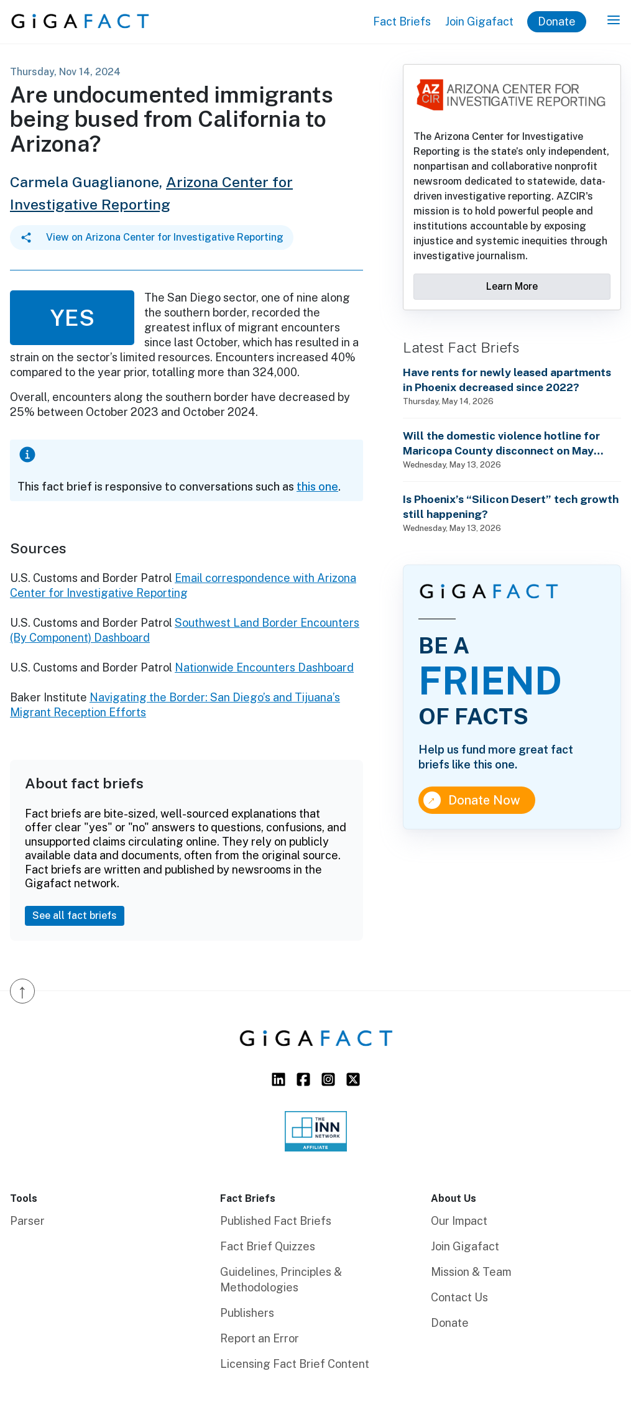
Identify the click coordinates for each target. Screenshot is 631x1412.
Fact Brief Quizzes (267, 1246)
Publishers (247, 1312)
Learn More (512, 286)
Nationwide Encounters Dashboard (264, 667)
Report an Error (259, 1338)
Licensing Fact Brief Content (294, 1363)
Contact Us (459, 1297)
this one (317, 486)
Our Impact (459, 1220)
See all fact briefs (74, 915)
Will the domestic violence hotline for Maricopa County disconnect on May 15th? (501, 443)
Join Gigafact (479, 21)
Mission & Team (471, 1271)
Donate (557, 21)
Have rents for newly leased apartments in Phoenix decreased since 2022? (507, 380)
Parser (27, 1220)
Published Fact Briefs (275, 1220)
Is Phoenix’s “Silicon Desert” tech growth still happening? (511, 506)
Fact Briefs (402, 21)
